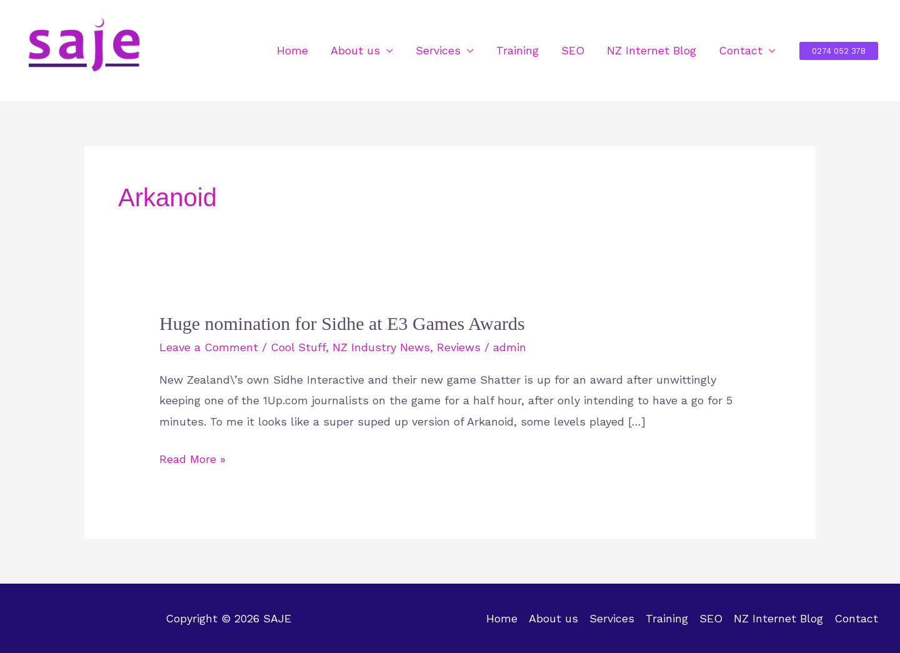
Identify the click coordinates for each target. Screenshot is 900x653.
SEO (572, 50)
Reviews (459, 347)
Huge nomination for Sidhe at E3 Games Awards (342, 323)
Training (517, 50)
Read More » (192, 459)
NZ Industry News (381, 347)
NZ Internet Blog (651, 50)
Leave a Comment (208, 347)
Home (292, 50)
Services (438, 50)
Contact (740, 50)
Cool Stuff (298, 347)
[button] (838, 51)
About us (355, 50)
